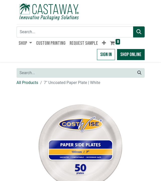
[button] (104, 43)
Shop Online (130, 55)
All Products (27, 82)
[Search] (139, 31)
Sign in (106, 55)
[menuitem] (51, 43)
